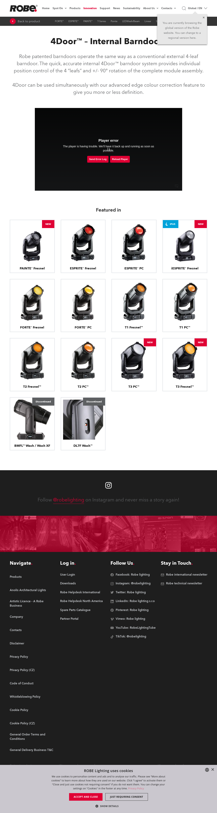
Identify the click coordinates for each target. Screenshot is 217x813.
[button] (108, 806)
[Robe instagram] (108, 485)
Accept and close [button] (86, 796)
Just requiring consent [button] (126, 796)
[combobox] (207, 770)
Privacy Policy (136, 788)
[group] (33, 590)
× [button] (212, 769)
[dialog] (108, 789)
